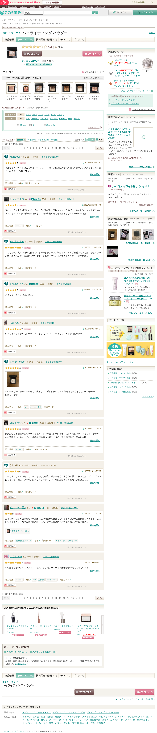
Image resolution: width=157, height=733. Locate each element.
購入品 (23, 125)
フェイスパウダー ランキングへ (136, 91)
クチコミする (32, 53)
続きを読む (95, 174)
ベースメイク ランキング (123, 100)
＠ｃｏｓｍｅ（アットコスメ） (121, 362)
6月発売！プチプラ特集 (120, 387)
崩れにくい (46, 720)
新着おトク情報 (52, 2)
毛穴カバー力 (32, 720)
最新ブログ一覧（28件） (140, 166)
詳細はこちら (20, 664)
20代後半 (44, 118)
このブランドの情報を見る (13, 27)
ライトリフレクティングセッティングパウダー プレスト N (127, 73)
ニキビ (36, 717)
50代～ (77, 118)
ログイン (151, 2)
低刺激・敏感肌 (54, 717)
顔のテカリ (120, 717)
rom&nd (57, 630)
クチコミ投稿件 (50, 157)
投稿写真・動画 (46, 39)
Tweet (152, 32)
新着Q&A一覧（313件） (140, 211)
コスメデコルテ (121, 60)
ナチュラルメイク (136, 717)
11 (56, 148)
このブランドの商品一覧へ (44, 652)
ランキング (12, 7)
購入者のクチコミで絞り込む (38, 64)
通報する (10, 188)
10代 (28, 118)
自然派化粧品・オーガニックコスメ (88, 723)
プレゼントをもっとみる (140, 313)
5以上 (53, 114)
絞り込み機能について (94, 72)
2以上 (34, 114)
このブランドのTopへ (17, 652)
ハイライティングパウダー (66, 541)
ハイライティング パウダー (44, 33)
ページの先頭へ (136, 699)
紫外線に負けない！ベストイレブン (125, 382)
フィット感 (130, 720)
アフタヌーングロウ (17, 531)
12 (60, 148)
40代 (70, 118)
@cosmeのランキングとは (143, 109)
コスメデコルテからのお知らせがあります (121, 63)
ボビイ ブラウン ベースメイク (36, 712)
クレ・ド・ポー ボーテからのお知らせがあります (121, 83)
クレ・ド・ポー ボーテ (124, 81)
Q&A (39, 7)
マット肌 (57, 720)
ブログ (32, 7)
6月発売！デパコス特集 (120, 392)
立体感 (41, 580)
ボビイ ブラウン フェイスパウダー (69, 712)
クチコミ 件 (31, 61)
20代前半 (35, 118)
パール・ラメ (35, 407)
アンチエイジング (71, 717)
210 (81, 148)
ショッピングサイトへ (92, 53)
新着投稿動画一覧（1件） (140, 260)
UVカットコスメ (89, 717)
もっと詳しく (93, 127)
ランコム (10, 632)
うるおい (26, 717)
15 (72, 148)
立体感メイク (116, 720)
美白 (43, 717)
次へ (100, 148)
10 (52, 148)
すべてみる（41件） (93, 77)
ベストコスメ (100, 7)
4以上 (47, 114)
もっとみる (147, 396)
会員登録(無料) (138, 2)
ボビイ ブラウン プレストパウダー (103, 712)
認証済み (50, 125)
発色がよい (27, 723)
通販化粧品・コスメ (24, 541)
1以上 (28, 114)
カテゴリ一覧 (87, 7)
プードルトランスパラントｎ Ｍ (127, 84)
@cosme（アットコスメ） (52, 731)
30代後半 (63, 118)
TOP (3, 7)
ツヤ (26, 407)
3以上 (40, 114)
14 (68, 148)
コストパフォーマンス (59, 723)
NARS (79, 635)
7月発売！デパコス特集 (120, 373)
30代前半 (54, 118)
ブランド (23, 7)
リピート (36, 125)
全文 (99, 139)
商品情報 (9, 39)
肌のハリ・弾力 (106, 717)
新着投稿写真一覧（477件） (139, 243)
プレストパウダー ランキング (125, 103)
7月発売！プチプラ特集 (120, 378)
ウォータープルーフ (78, 720)
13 (64, 148)
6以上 (59, 114)
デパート (19, 226)
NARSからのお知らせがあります (89, 635)
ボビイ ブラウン (11, 33)
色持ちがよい (143, 720)
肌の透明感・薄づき (99, 720)
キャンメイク (35, 632)
